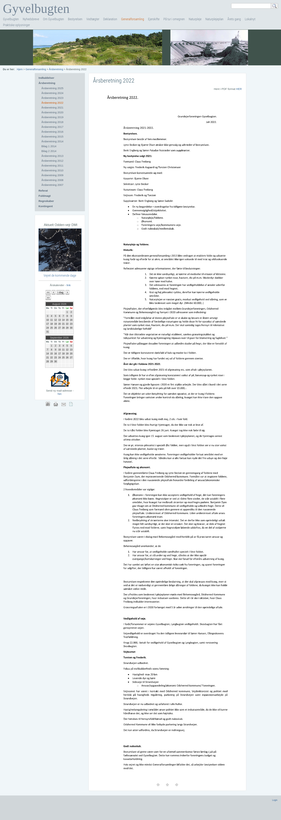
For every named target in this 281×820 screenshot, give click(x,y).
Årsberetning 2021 (52, 107)
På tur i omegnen (174, 19)
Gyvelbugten (11, 19)
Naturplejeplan (214, 19)
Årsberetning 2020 (52, 112)
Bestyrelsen (75, 19)
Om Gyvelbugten (53, 19)
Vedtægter (92, 19)
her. (60, 393)
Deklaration (110, 19)
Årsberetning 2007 (52, 184)
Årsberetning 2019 (52, 117)
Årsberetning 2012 (52, 160)
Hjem (20, 69)
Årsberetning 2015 (52, 136)
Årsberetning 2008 (52, 180)
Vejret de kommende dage (60, 275)
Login (274, 800)
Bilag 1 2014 (48, 146)
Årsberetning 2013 (52, 155)
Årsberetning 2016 (52, 131)
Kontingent (46, 206)
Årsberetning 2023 (52, 97)
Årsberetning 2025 (52, 88)
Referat (43, 190)
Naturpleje (195, 19)
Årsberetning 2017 (52, 126)
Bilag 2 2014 (48, 151)
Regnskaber (46, 200)
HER (239, 88)
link (68, 285)
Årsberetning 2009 (52, 175)
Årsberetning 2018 (52, 122)
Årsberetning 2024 (52, 93)
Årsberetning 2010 (52, 170)
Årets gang (234, 19)
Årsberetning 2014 (52, 141)
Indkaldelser (46, 77)
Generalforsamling (132, 19)
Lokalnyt (250, 19)
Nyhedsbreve (31, 19)
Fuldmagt (45, 195)
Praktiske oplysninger (16, 25)
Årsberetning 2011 (52, 165)
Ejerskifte (153, 19)
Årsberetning (56, 69)
